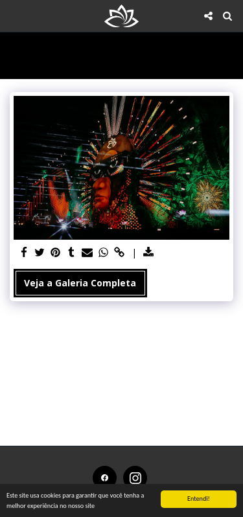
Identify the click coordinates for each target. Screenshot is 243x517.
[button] (14, 15)
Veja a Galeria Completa (80, 283)
